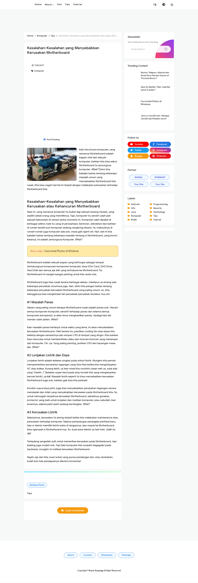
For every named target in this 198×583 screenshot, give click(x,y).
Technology (159, 212)
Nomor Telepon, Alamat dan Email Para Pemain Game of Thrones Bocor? (155, 75)
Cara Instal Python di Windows (151, 102)
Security (157, 208)
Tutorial (157, 219)
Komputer (39, 71)
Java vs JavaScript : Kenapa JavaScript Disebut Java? (155, 117)
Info (133, 208)
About (70, 555)
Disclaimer (107, 555)
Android (135, 204)
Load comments (74, 511)
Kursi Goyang (96, 571)
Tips (155, 216)
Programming (160, 204)
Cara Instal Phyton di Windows (61, 251)
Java (133, 212)
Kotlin (134, 219)
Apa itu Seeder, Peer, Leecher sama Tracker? (155, 88)
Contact (87, 555)
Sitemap (126, 555)
